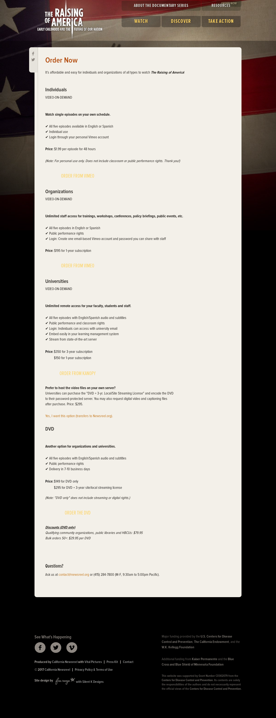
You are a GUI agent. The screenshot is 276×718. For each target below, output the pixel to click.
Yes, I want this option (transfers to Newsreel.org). (79, 416)
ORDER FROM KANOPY (78, 373)
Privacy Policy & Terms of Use (94, 670)
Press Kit (112, 662)
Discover (181, 21)
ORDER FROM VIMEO (77, 176)
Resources (221, 6)
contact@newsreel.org (74, 575)
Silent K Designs (93, 682)
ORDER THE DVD (78, 513)
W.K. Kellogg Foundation (178, 647)
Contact (128, 662)
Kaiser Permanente (204, 659)
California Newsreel (64, 662)
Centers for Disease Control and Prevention (187, 680)
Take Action (221, 21)
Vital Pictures (93, 662)
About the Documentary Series (161, 6)
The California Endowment (211, 642)
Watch (141, 21)
